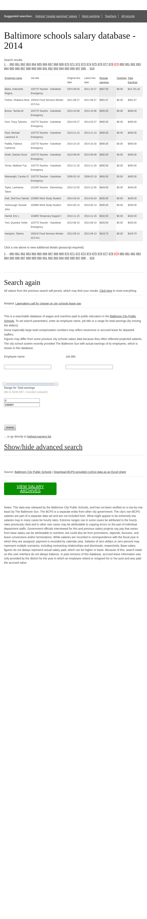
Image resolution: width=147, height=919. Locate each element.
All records (128, 16)
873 (83, 64)
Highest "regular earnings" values (56, 16)
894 (61, 68)
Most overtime (91, 16)
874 (89, 64)
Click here (106, 290)
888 (28, 68)
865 (39, 64)
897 (78, 68)
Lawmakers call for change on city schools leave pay (48, 303)
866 (45, 64)
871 (72, 64)
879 (116, 64)
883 (138, 64)
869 (61, 64)
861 (17, 64)
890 (39, 68)
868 (56, 64)
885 (11, 68)
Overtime (122, 78)
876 (100, 64)
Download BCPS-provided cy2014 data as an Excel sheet (90, 472)
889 (34, 68)
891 (45, 68)
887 (23, 68)
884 (6, 68)
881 (127, 64)
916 (92, 68)
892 (50, 68)
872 (78, 64)
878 (111, 64)
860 (11, 64)
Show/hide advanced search (43, 447)
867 (50, 64)
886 (17, 68)
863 (28, 64)
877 (105, 64)
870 (67, 64)
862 (23, 64)
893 (56, 68)
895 (67, 68)
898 (83, 68)
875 (94, 64)
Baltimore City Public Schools (33, 472)
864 (34, 64)
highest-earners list (39, 436)
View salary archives (30, 488)
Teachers (110, 16)
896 (72, 68)
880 (122, 64)
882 (133, 64)
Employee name (13, 78)
